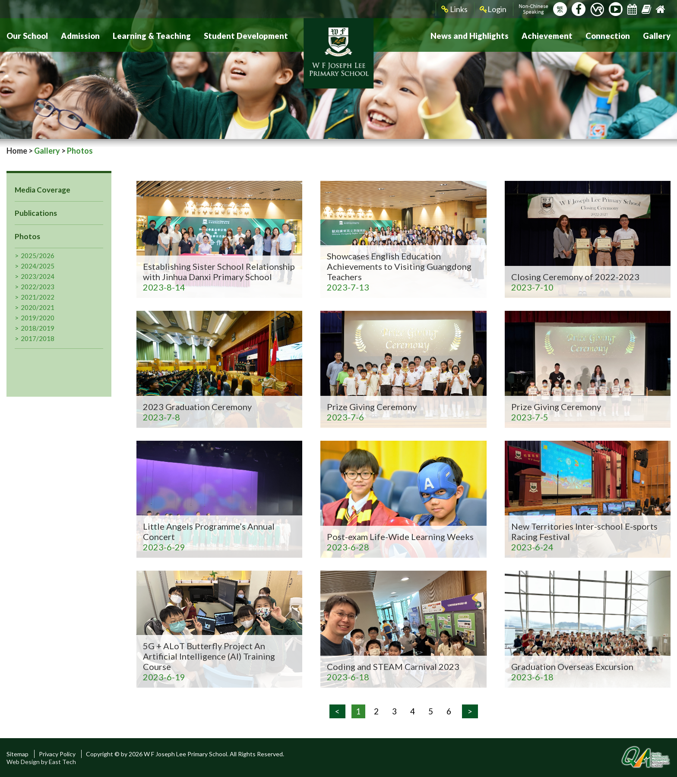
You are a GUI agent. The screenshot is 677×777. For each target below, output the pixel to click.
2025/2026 (37, 255)
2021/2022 (37, 297)
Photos (27, 236)
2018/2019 (37, 328)
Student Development (240, 35)
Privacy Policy (57, 754)
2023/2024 (37, 276)
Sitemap (17, 754)
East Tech (62, 761)
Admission (79, 35)
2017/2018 (37, 338)
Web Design (23, 761)
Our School (26, 35)
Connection (609, 35)
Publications (36, 213)
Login (493, 9)
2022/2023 (37, 287)
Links (454, 9)
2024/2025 (37, 266)
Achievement (550, 35)
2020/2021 (37, 307)
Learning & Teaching (148, 35)
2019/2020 (37, 318)
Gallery (657, 35)
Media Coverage (42, 189)
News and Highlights (474, 35)
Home (16, 150)
